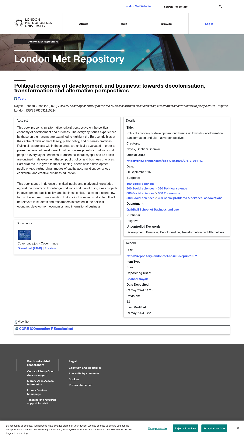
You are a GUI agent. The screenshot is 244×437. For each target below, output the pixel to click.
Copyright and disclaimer (85, 367)
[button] (16, 322)
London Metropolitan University (17, 41)
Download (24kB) (30, 248)
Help (124, 23)
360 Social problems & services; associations (190, 198)
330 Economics (169, 193)
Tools (20, 98)
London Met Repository (43, 41)
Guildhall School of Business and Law (153, 209)
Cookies (74, 379)
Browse (166, 23)
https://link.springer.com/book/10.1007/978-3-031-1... (165, 160)
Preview (50, 248)
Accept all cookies (214, 430)
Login (209, 23)
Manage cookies (157, 430)
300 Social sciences (141, 183)
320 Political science (172, 188)
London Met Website (137, 6)
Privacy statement (80, 385)
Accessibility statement (84, 373)
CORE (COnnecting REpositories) (44, 328)
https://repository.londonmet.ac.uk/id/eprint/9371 (162, 256)
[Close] (238, 430)
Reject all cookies (185, 430)
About (83, 23)
